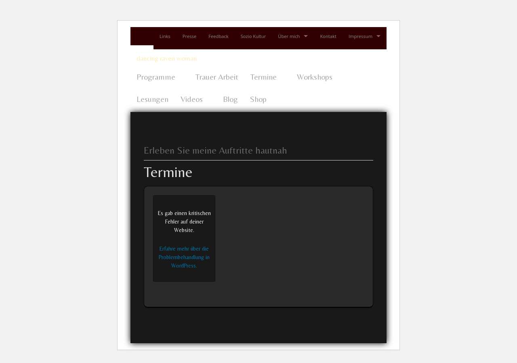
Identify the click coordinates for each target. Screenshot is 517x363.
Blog (230, 98)
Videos (192, 98)
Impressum (360, 36)
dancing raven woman (167, 58)
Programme (156, 76)
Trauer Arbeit (216, 76)
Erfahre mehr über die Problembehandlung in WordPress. (184, 257)
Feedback (218, 36)
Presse (190, 36)
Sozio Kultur (253, 36)
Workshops (314, 76)
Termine (263, 76)
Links (165, 36)
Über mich (289, 36)
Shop (258, 98)
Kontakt (328, 36)
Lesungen (152, 98)
